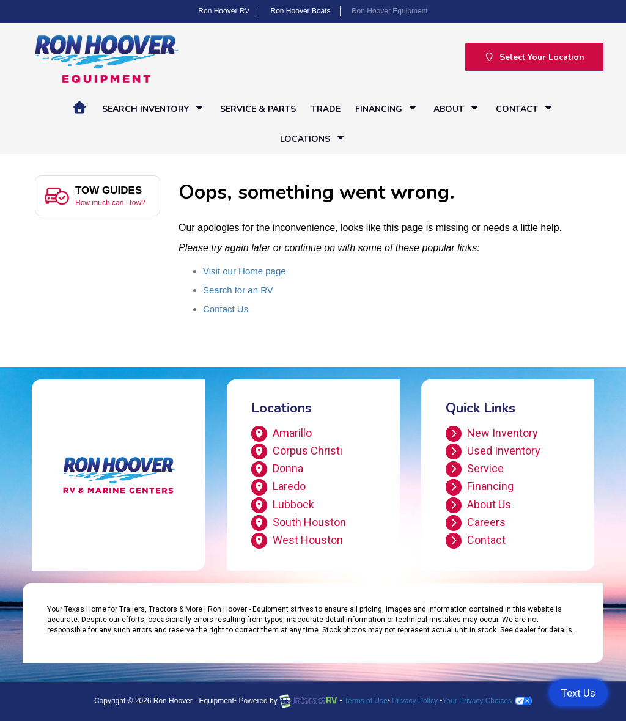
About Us (478, 505)
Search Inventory (153, 108)
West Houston (297, 541)
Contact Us (225, 309)
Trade (326, 109)
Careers (476, 523)
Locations (313, 138)
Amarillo (281, 434)
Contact (525, 108)
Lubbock (282, 505)
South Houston (298, 523)
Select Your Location (534, 57)
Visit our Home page (244, 271)
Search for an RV (238, 290)
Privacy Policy (415, 701)
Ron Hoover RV (223, 11)
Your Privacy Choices (487, 701)
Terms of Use (366, 701)
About (457, 108)
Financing (387, 108)
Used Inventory (493, 451)
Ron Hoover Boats (301, 11)
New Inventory (492, 434)
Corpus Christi (296, 451)
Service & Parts (258, 109)
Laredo (278, 487)
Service (475, 469)
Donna (277, 469)
